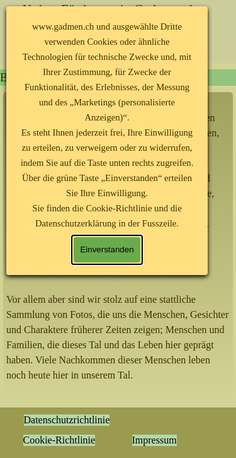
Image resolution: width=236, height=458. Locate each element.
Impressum (154, 440)
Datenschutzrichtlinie (67, 419)
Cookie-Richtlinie (59, 440)
